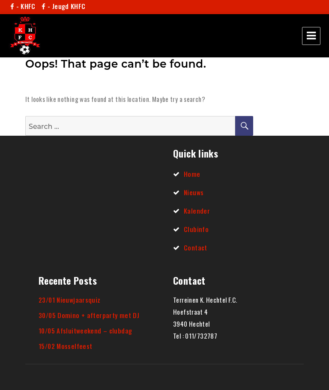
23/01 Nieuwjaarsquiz (70, 299)
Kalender (197, 210)
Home (192, 174)
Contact (195, 247)
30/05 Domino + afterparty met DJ (89, 315)
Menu (311, 36)
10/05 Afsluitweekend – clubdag (85, 330)
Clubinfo (196, 229)
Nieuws (193, 192)
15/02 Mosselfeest (65, 346)
